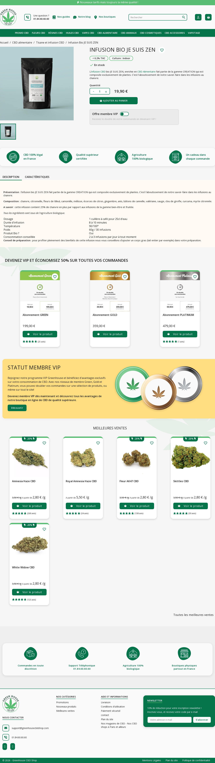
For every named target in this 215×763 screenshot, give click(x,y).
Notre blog (84, 16)
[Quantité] (100, 91)
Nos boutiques (107, 16)
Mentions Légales (152, 760)
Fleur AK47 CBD (129, 481)
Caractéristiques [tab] (37, 177)
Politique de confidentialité (196, 760)
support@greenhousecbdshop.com (30, 728)
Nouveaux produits (66, 706)
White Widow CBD (23, 567)
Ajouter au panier (114, 100)
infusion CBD (98, 71)
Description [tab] (11, 177)
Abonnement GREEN (35, 315)
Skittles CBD (181, 481)
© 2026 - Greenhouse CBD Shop (19, 760)
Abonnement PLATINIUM (178, 315)
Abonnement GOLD (105, 315)
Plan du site (107, 719)
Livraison (105, 702)
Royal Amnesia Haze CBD (81, 481)
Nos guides (63, 16)
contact (105, 715)
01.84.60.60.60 (19, 737)
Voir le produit (39, 334)
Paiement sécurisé (110, 710)
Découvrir (17, 407)
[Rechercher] (158, 17)
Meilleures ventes (65, 710)
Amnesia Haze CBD (24, 481)
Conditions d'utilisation (113, 706)
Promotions (62, 702)
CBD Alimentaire (146, 71)
